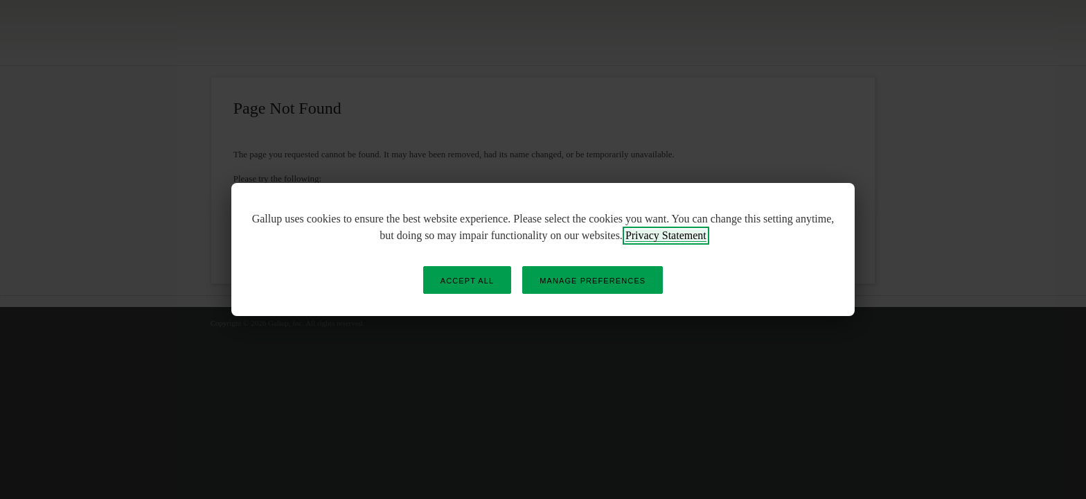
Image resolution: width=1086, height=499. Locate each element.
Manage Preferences (593, 281)
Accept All (467, 281)
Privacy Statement (665, 235)
